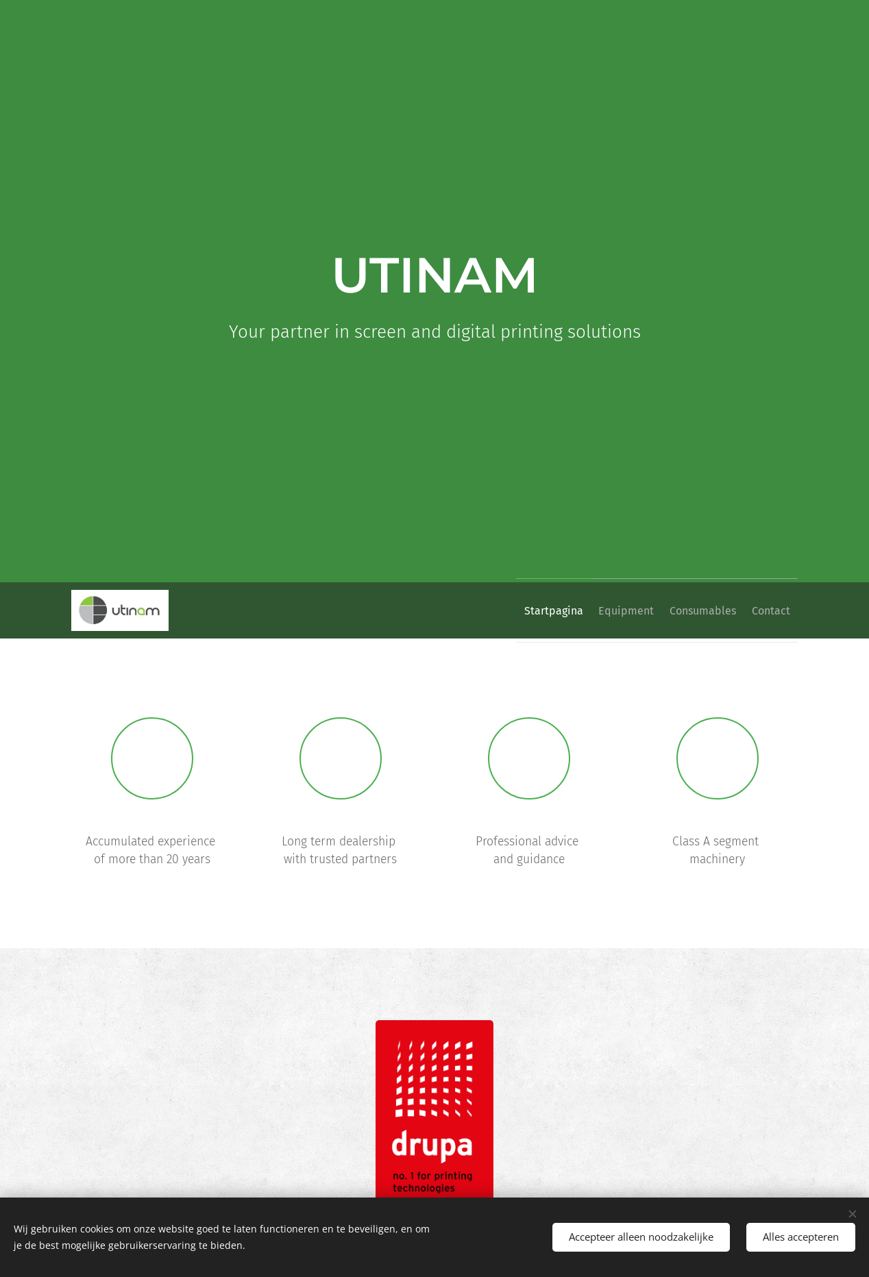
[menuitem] (521, 610)
